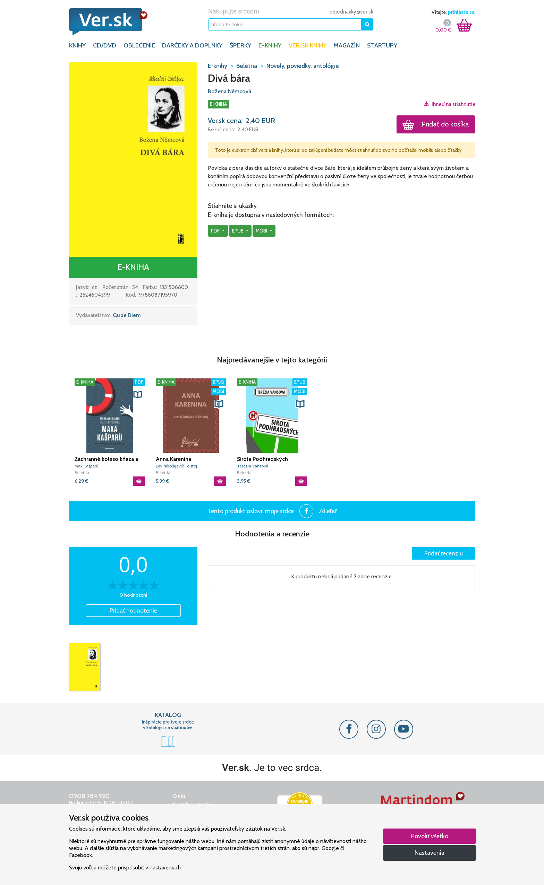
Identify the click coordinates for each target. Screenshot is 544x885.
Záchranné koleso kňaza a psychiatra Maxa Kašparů (106, 459)
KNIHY (77, 45)
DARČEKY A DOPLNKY (192, 45)
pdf (216, 231)
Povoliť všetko (429, 836)
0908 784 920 (89, 796)
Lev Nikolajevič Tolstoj (176, 465)
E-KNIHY (269, 45)
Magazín (346, 45)
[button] (133, 159)
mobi (262, 231)
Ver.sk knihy (307, 45)
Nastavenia (429, 852)
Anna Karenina (173, 459)
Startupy (382, 45)
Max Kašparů (86, 465)
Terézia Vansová (252, 465)
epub (238, 231)
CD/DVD (104, 45)
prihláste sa (461, 12)
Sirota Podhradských (262, 459)
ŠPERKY (240, 45)
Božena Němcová (229, 91)
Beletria (82, 472)
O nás (179, 796)
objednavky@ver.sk (351, 12)
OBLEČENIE (139, 45)
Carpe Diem (127, 315)
